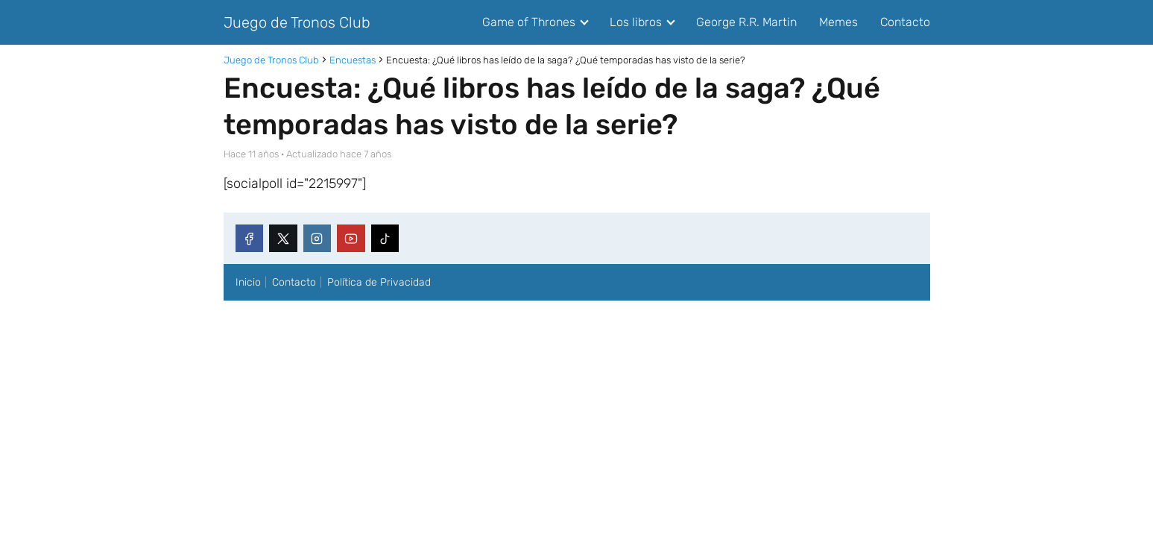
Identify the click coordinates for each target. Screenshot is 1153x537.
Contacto (905, 22)
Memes (838, 22)
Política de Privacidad (379, 282)
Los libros (636, 22)
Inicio (248, 282)
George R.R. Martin (746, 22)
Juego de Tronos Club (297, 22)
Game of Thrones (528, 22)
